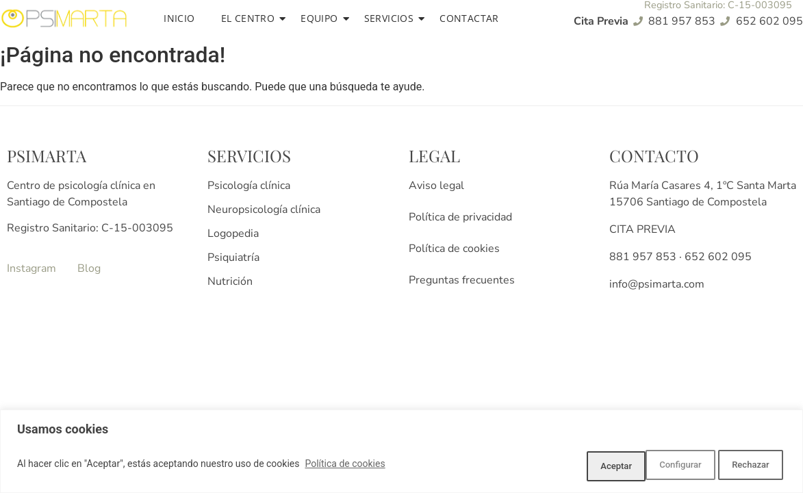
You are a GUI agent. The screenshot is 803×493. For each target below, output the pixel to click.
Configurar (579, 466)
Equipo (321, 18)
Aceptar (749, 466)
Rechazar (667, 466)
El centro (250, 18)
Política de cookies (345, 466)
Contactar (469, 18)
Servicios (391, 18)
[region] (401, 453)
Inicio (179, 18)
